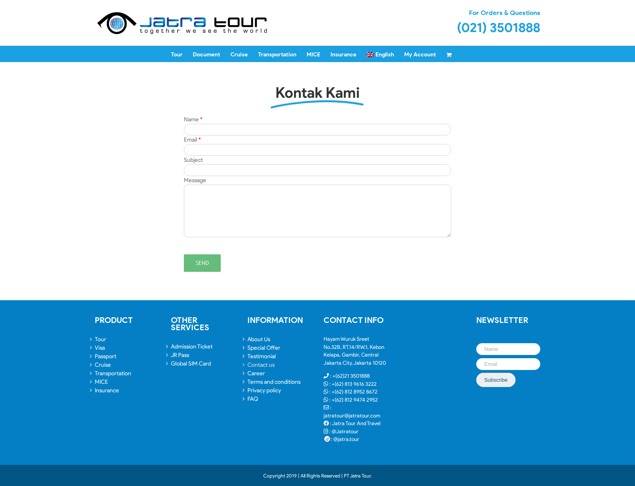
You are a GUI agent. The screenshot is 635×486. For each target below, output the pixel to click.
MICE (101, 381)
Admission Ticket (192, 346)
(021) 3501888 (498, 27)
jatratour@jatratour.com (352, 416)
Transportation (113, 373)
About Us (258, 339)
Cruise (103, 364)
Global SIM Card (191, 363)
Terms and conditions (273, 381)
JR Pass (180, 355)
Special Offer (263, 347)
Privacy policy (264, 390)
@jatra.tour (346, 439)
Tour (100, 339)
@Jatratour (345, 431)
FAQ (252, 399)
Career (256, 373)
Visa (100, 347)
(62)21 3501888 (352, 376)
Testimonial (261, 356)
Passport (105, 356)
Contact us (261, 364)
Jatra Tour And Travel (356, 423)
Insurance (107, 390)
